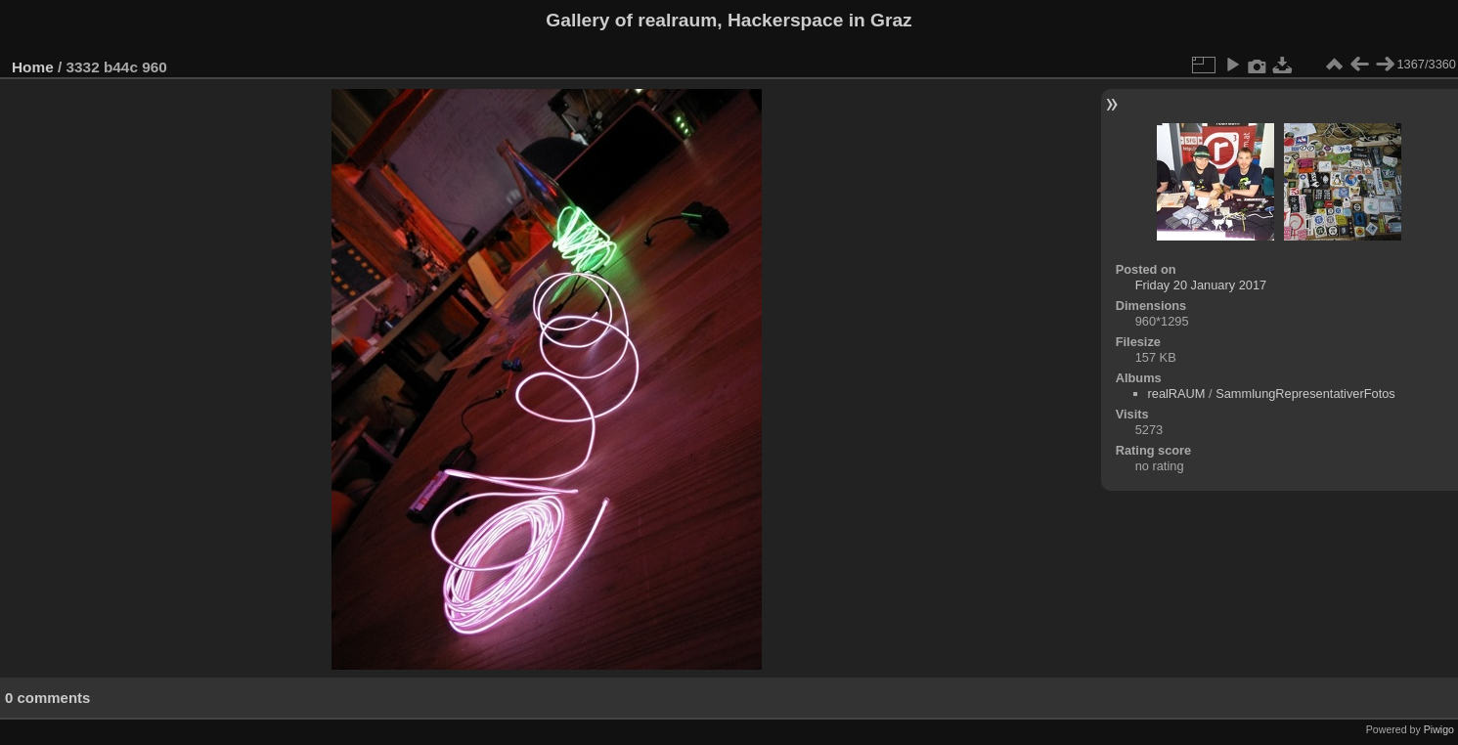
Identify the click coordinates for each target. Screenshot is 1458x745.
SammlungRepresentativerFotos (1305, 393)
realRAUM (1177, 393)
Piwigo (1439, 729)
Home (33, 67)
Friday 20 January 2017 (1200, 285)
